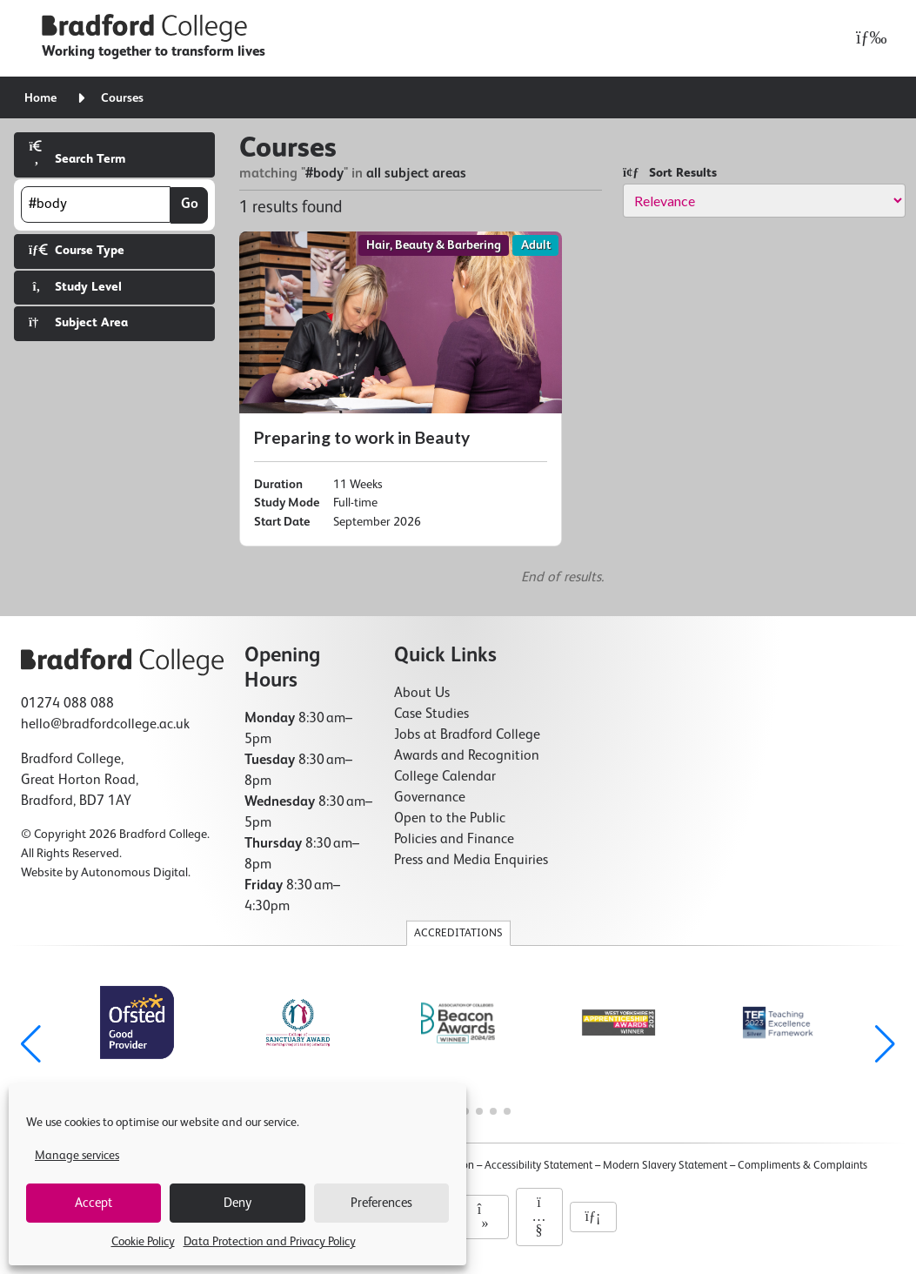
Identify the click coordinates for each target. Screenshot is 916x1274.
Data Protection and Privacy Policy (270, 1242)
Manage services (77, 1156)
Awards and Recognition (466, 756)
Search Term (77, 152)
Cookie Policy (143, 1242)
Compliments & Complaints (802, 1165)
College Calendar (445, 777)
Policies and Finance (454, 840)
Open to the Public (449, 819)
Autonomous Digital (134, 873)
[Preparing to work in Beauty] (400, 388)
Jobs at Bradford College (467, 735)
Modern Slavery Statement (665, 1165)
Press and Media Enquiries (471, 861)
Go (189, 204)
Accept (93, 1203)
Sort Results (670, 172)
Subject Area (78, 322)
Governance (429, 798)
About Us (422, 694)
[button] (885, 1044)
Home (40, 98)
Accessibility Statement (538, 1165)
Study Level (75, 286)
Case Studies (431, 714)
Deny (237, 1203)
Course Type (76, 250)
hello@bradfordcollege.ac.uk (105, 725)
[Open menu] (867, 38)
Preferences (381, 1203)
